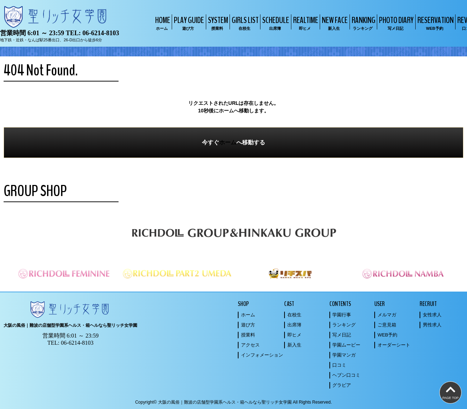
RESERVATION (435, 22)
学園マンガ (344, 355)
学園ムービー (346, 345)
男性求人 (432, 324)
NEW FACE (334, 22)
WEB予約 (388, 335)
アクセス (250, 345)
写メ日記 (341, 335)
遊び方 (248, 324)
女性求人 (432, 314)
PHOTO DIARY (395, 22)
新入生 (294, 345)
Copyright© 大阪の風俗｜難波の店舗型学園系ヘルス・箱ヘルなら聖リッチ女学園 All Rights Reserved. (233, 402)
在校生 (294, 314)
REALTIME (304, 22)
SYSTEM (217, 22)
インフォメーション (262, 355)
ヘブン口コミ (346, 375)
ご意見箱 (387, 324)
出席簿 (294, 324)
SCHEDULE (274, 22)
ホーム (227, 142)
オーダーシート (394, 345)
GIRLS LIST (244, 22)
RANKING (362, 22)
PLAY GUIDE (188, 22)
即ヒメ (294, 335)
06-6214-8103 (100, 33)
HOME (161, 22)
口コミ (339, 365)
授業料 (248, 335)
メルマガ (387, 314)
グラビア (341, 385)
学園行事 (341, 314)
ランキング (344, 324)
